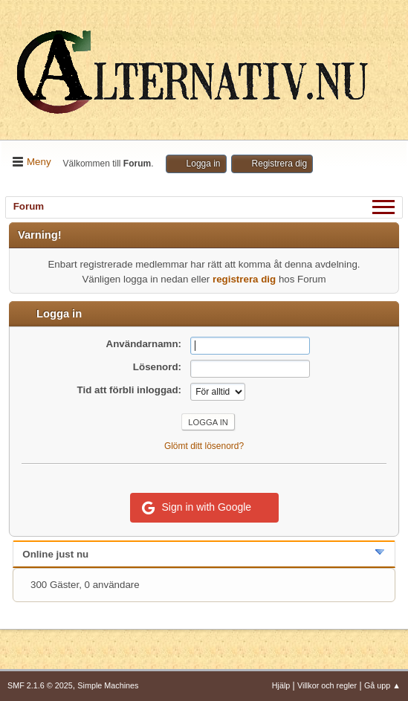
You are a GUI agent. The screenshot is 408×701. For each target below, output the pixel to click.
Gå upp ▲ (382, 685)
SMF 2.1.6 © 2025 (40, 685)
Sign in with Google (197, 507)
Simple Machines (107, 685)
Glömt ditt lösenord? (204, 446)
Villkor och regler (327, 685)
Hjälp (281, 685)
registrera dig (244, 279)
